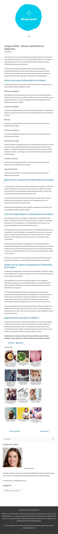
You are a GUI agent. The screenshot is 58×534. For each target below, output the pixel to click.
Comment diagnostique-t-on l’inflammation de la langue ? (29, 214)
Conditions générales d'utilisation (34, 513)
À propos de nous (50, 513)
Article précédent (14, 431)
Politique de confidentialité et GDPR (13, 513)
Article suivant (45, 431)
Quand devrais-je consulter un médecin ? (21, 318)
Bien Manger (7, 51)
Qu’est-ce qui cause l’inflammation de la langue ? (25, 80)
